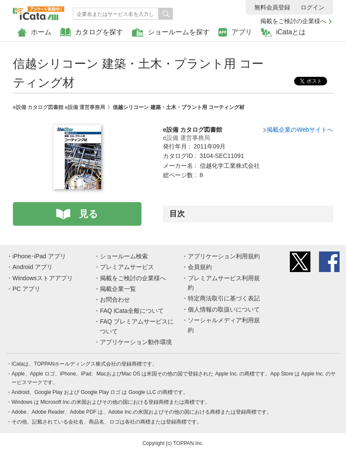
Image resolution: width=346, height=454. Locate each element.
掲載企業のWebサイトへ (300, 129)
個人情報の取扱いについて (224, 309)
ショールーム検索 (124, 256)
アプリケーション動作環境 (136, 342)
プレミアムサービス (127, 266)
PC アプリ (26, 288)
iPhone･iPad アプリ (39, 256)
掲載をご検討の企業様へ (293, 21)
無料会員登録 (272, 7)
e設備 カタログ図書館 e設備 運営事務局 (59, 107)
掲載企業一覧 (118, 288)
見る (88, 214)
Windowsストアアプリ (42, 278)
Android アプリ (32, 266)
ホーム (34, 32)
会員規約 (200, 266)
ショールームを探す (171, 32)
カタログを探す (91, 32)
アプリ (235, 32)
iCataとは (283, 32)
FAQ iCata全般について (132, 310)
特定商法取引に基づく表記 (224, 298)
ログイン (313, 7)
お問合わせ (115, 299)
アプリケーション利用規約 (224, 256)
